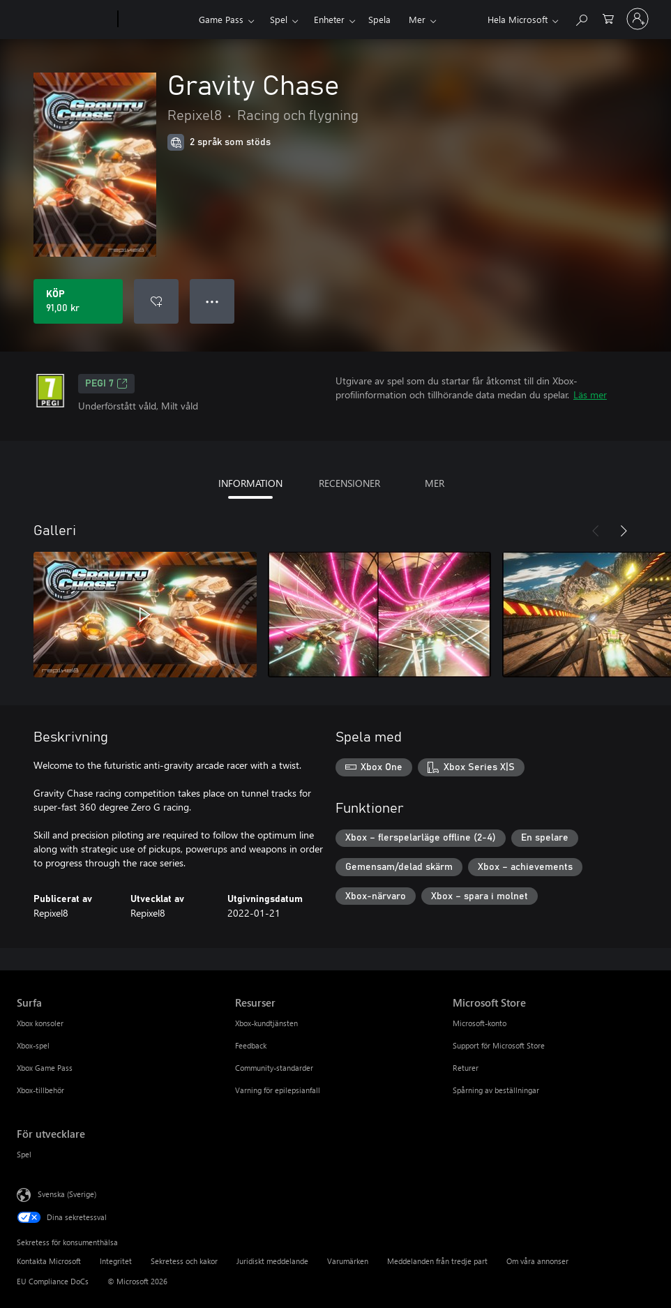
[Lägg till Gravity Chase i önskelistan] (156, 301)
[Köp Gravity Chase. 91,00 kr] (78, 301)
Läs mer (590, 394)
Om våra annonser (537, 1260)
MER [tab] (434, 483)
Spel (278, 19)
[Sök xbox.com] (581, 17)
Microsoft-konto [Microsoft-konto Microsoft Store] (479, 1023)
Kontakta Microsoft (49, 1260)
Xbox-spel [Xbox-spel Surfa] (33, 1045)
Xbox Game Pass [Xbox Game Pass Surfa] (45, 1067)
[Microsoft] (64, 19)
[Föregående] (596, 531)
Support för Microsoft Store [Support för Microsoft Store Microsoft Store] (499, 1045)
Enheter (329, 19)
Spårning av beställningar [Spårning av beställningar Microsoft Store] (496, 1090)
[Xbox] (156, 19)
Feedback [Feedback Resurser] (250, 1045)
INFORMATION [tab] (250, 483)
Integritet (116, 1260)
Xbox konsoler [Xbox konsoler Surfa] (40, 1023)
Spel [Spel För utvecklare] (24, 1154)
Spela (379, 19)
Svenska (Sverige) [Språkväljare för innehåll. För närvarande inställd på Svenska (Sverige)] (67, 1193)
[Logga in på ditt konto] (637, 19)
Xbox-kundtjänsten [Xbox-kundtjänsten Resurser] (266, 1023)
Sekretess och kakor (184, 1260)
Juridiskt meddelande (272, 1260)
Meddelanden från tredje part (437, 1260)
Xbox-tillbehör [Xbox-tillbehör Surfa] (40, 1090)
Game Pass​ (221, 19)
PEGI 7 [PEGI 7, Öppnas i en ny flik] (106, 383)
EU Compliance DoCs (53, 1281)
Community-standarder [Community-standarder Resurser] (274, 1067)
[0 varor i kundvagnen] (608, 17)
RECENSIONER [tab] (349, 483)
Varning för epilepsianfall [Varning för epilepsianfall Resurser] (277, 1090)
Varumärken (347, 1260)
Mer (417, 19)
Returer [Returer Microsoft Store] (465, 1067)
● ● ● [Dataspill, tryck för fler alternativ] (212, 301)
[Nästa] (624, 531)
